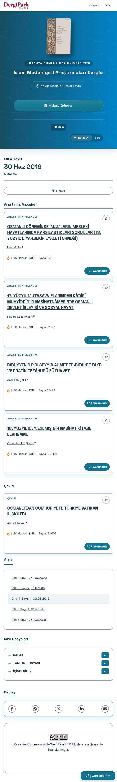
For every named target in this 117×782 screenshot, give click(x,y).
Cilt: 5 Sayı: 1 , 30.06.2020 (29, 578)
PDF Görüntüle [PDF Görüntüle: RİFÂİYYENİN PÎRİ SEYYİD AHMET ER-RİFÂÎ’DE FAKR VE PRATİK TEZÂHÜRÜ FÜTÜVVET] (97, 403)
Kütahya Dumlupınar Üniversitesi (58, 63)
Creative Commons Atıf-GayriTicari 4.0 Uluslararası (52, 744)
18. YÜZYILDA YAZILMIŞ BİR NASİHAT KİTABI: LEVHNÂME (49, 431)
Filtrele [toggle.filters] (58, 190)
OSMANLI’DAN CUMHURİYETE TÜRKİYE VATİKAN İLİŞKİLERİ (52, 511)
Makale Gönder (59, 105)
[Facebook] (12, 709)
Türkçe (94, 5)
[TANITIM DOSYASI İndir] (105, 663)
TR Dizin (58, 127)
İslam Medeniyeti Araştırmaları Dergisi (59, 72)
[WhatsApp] (35, 709)
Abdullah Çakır (16, 380)
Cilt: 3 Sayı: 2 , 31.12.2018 (28, 609)
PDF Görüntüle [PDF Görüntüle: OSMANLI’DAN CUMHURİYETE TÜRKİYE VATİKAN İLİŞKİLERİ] (97, 546)
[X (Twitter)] (58, 709)
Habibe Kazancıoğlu (20, 316)
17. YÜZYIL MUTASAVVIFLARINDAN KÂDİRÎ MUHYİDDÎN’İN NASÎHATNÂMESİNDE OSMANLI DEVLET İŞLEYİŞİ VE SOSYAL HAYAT (50, 301)
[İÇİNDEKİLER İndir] (105, 671)
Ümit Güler (14, 247)
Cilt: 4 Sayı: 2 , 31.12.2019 (28, 588)
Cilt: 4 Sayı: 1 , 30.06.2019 (30, 599)
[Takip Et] (81, 138)
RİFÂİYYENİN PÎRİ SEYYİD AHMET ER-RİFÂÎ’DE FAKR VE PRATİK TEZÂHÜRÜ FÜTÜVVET (54, 367)
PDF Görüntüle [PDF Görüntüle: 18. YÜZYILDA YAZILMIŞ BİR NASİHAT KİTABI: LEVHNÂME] (97, 467)
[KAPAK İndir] (105, 655)
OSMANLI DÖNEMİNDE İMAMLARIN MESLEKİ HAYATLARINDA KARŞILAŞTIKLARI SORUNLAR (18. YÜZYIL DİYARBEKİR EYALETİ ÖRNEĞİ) (54, 232)
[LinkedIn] (81, 709)
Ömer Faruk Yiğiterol (20, 443)
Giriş (108, 5)
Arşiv (8, 559)
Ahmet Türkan (16, 523)
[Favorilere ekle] (106, 218)
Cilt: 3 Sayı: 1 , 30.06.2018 (28, 620)
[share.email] (105, 709)
